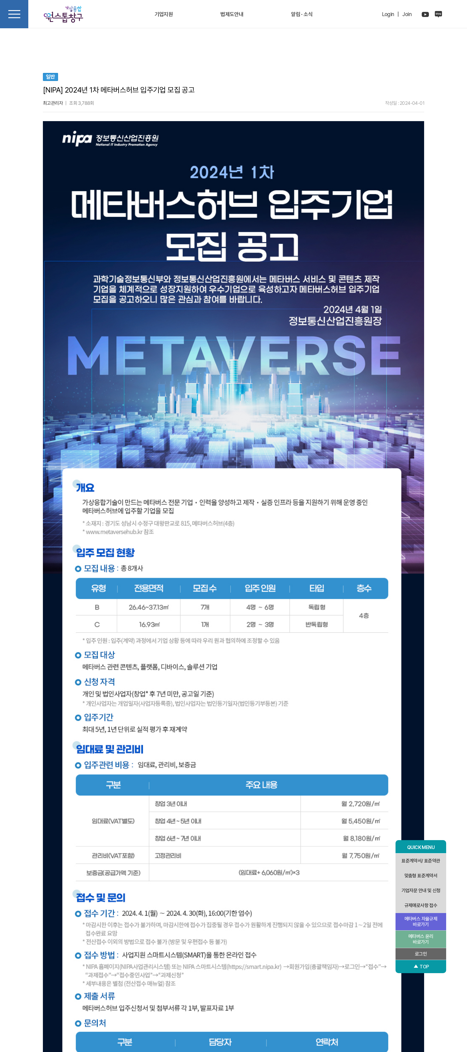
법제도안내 (231, 14)
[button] (49, 940)
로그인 (421, 954)
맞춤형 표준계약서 (421, 876)
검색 (49, 881)
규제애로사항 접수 (421, 905)
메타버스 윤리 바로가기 (420, 939)
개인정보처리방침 (221, 1000)
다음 (234, 902)
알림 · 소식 (302, 14)
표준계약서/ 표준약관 (420, 861)
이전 (137, 902)
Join (407, 14)
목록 (330, 902)
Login (388, 14)
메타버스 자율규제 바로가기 (421, 921)
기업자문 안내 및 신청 (420, 890)
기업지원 (164, 14)
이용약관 (252, 1000)
